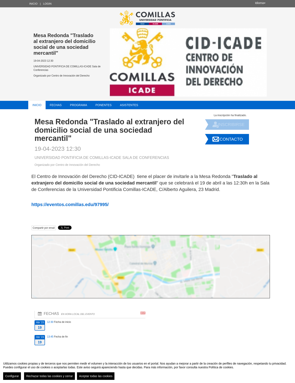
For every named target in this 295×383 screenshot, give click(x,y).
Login (47, 3)
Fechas (56, 105)
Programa (78, 105)
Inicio (33, 3)
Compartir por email (44, 227)
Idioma (260, 3)
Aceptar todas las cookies (96, 376)
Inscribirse (231, 124)
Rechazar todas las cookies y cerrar (49, 376)
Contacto (231, 139)
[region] (147, 369)
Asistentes (129, 105)
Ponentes (103, 105)
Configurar (12, 376)
